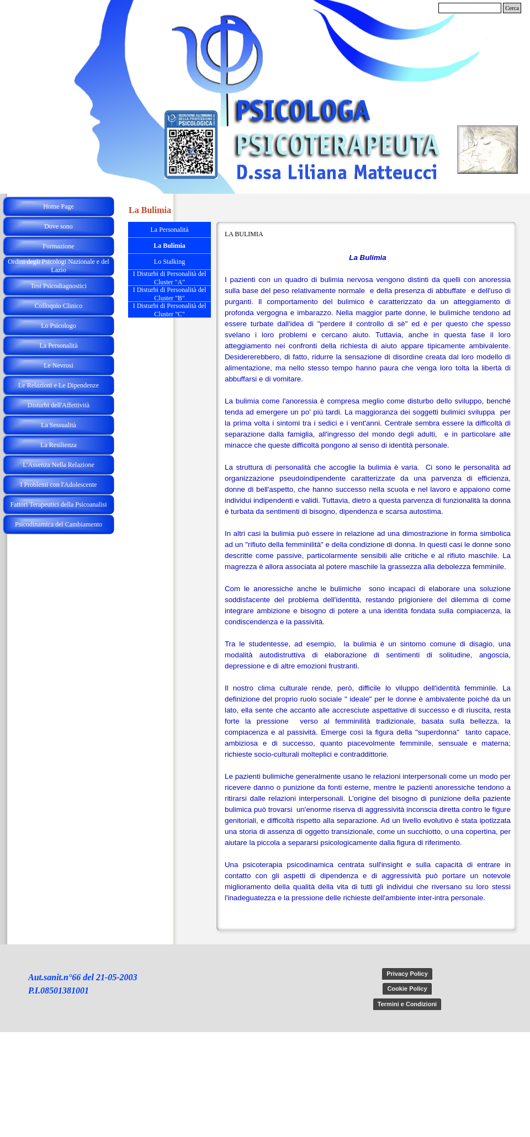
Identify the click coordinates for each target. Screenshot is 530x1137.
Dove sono (58, 226)
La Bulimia (169, 245)
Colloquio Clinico (58, 306)
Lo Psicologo (58, 326)
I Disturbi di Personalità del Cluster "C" (169, 310)
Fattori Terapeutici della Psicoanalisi (58, 504)
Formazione (58, 246)
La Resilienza (58, 445)
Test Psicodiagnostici (58, 286)
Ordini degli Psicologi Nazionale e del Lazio (58, 266)
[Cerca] (469, 8)
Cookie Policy (407, 988)
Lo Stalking (169, 261)
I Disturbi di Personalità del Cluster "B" (169, 294)
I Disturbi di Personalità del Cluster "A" (169, 278)
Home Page (58, 206)
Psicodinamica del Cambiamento (58, 524)
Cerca (512, 8)
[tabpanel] (368, 589)
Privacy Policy (407, 973)
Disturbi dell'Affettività (58, 405)
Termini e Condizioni (407, 1004)
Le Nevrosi (58, 365)
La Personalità (59, 345)
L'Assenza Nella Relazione (58, 465)
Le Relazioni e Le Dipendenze (58, 385)
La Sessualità (58, 425)
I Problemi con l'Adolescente (58, 484)
